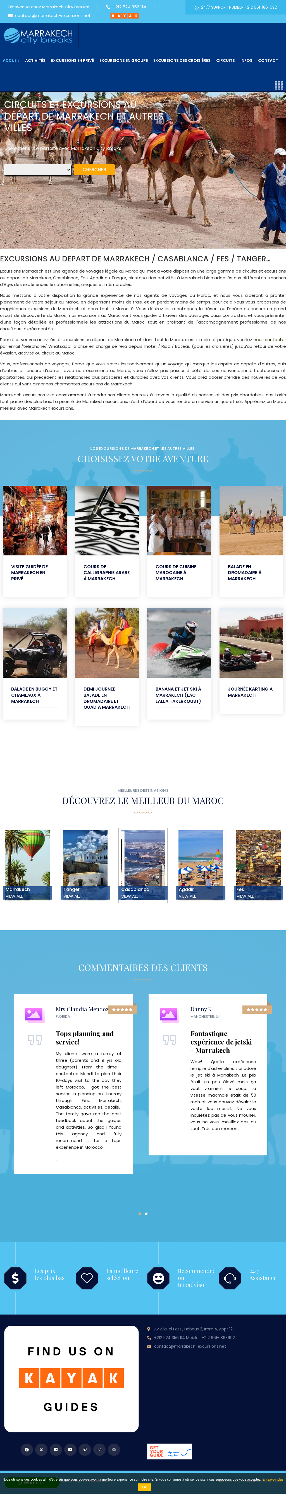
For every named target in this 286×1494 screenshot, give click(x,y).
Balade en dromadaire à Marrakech (244, 572)
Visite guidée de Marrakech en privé (29, 572)
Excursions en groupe (123, 60)
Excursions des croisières (182, 60)
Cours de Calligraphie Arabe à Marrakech (107, 572)
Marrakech (18, 889)
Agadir (186, 889)
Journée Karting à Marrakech (250, 692)
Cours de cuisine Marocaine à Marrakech (176, 572)
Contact (268, 60)
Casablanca (135, 889)
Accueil (11, 60)
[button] (140, 1214)
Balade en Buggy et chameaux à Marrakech (34, 695)
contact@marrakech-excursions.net (49, 16)
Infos (246, 60)
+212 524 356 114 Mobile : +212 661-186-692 (194, 1337)
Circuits (225, 60)
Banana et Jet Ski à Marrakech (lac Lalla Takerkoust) (178, 695)
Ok (144, 1487)
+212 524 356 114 (126, 7)
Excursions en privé (72, 60)
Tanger (71, 889)
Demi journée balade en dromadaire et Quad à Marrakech (107, 698)
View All (14, 896)
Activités (35, 60)
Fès (240, 889)
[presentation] (15, 131)
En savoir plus (273, 1479)
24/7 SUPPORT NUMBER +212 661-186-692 (236, 7)
